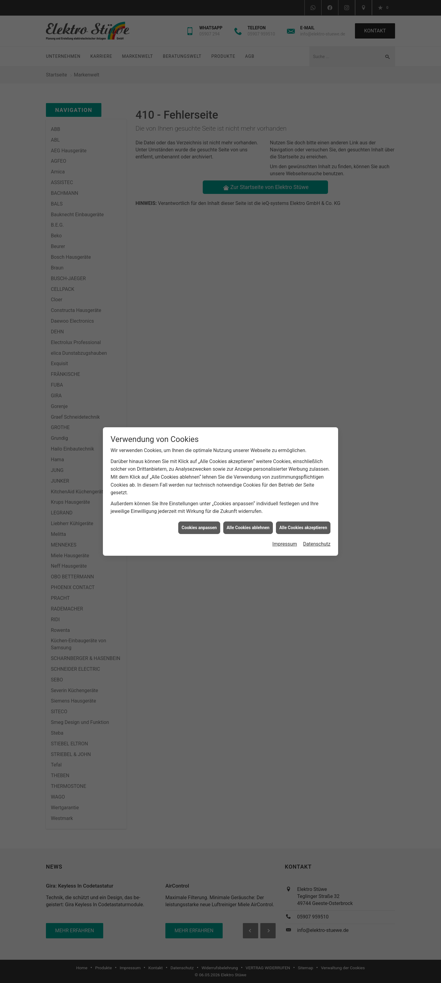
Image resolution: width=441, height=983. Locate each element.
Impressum (284, 538)
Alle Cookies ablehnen (248, 521)
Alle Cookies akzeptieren (303, 521)
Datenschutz (316, 538)
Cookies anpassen (199, 521)
